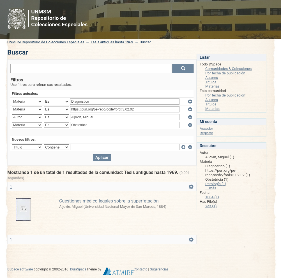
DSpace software (20, 269)
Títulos (210, 82)
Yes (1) (211, 206)
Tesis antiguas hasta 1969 (112, 42)
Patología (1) (215, 184)
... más (210, 188)
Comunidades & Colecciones (228, 69)
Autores (211, 78)
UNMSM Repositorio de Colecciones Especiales (45, 42)
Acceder (206, 128)
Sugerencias (159, 269)
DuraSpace (78, 269)
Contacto (141, 269)
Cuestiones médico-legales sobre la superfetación (109, 201)
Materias (212, 86)
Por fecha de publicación (225, 73)
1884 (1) (212, 197)
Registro (206, 133)
